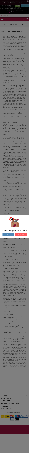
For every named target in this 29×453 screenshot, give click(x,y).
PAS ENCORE (21, 234)
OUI (8, 234)
